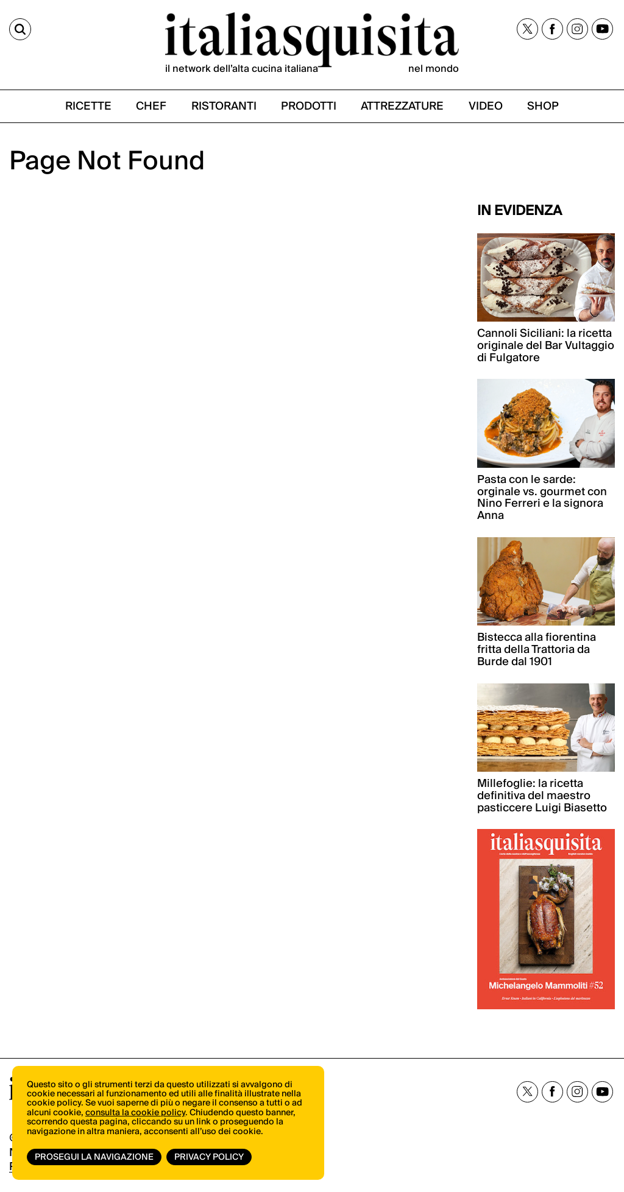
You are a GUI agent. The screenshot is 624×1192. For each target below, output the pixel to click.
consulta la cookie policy (135, 1113)
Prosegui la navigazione (94, 1157)
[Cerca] (20, 29)
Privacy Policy (209, 1157)
